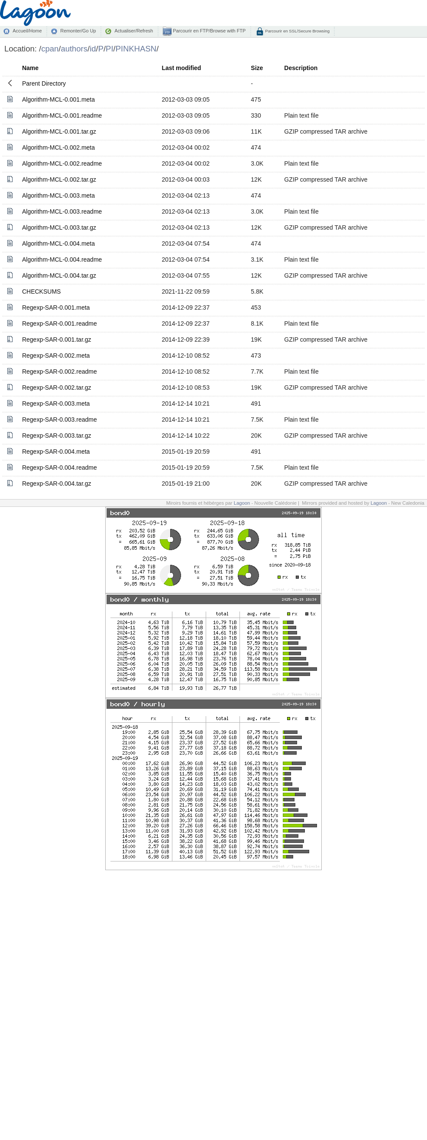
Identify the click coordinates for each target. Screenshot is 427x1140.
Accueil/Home (27, 30)
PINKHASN (136, 48)
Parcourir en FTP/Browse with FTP (208, 30)
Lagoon (242, 503)
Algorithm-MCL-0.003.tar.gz (59, 227)
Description (300, 67)
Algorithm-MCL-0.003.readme (62, 211)
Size (257, 67)
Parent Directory (44, 83)
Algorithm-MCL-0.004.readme (62, 259)
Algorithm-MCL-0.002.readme (62, 163)
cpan (49, 48)
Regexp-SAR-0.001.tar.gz (56, 339)
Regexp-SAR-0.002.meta (56, 355)
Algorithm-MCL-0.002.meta (58, 147)
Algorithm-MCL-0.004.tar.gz (59, 275)
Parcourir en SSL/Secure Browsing (297, 31)
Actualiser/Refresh (133, 30)
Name (30, 67)
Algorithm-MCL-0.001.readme (62, 115)
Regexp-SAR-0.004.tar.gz (56, 483)
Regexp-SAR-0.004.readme (59, 467)
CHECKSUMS (41, 291)
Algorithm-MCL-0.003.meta (58, 195)
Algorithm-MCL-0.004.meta (58, 243)
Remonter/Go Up (78, 30)
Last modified (181, 67)
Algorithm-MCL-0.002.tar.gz (59, 179)
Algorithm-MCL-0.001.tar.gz (59, 131)
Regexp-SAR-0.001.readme (59, 323)
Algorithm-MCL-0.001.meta (58, 99)
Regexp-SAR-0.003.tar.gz (56, 435)
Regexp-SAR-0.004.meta (56, 451)
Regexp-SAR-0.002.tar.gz (56, 387)
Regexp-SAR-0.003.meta (56, 403)
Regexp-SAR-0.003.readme (59, 419)
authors (74, 48)
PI (109, 48)
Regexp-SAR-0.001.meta (56, 307)
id (93, 48)
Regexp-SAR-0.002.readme (59, 371)
